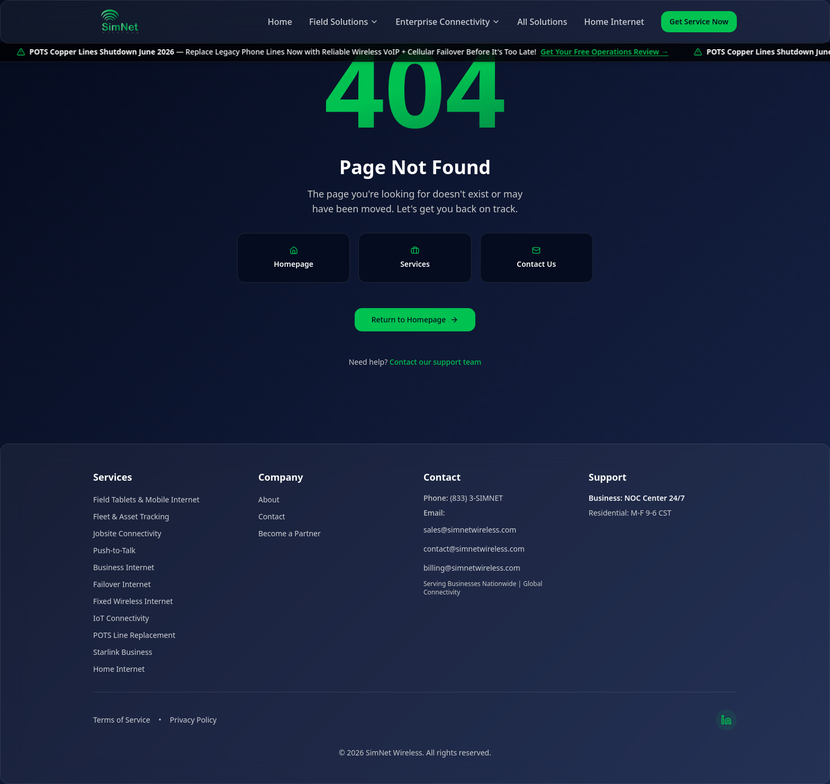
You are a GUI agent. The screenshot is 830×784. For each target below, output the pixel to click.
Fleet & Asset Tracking (131, 516)
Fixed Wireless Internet (133, 601)
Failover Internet (122, 584)
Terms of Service (121, 720)
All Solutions (542, 22)
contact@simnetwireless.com (474, 549)
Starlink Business (122, 652)
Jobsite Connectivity (127, 533)
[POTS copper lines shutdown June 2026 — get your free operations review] (415, 52)
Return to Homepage (415, 319)
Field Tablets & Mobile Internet (146, 499)
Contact (271, 516)
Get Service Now (699, 21)
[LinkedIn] (726, 720)
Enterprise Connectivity (447, 22)
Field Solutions (343, 22)
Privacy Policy (193, 720)
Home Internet (614, 22)
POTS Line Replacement (134, 635)
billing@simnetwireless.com (471, 568)
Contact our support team (435, 362)
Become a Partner (289, 533)
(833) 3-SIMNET (476, 498)
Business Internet (123, 567)
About (268, 499)
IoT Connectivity (121, 618)
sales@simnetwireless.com (469, 530)
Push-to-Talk (114, 550)
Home (280, 22)
